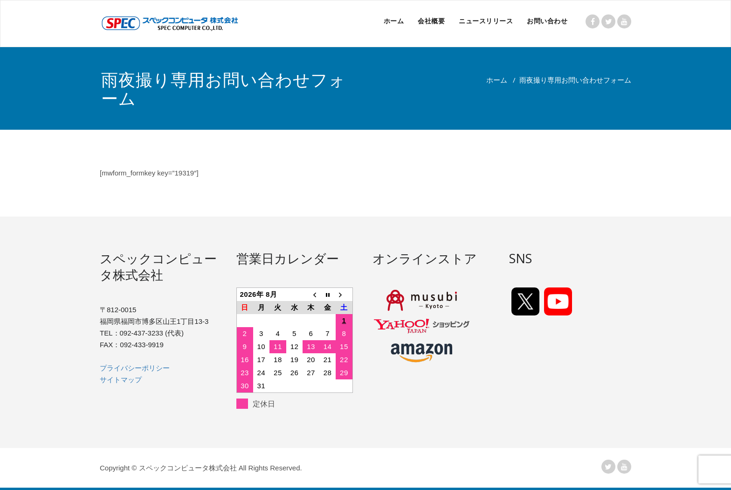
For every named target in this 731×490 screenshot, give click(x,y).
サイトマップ (121, 380)
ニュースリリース (486, 20)
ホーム (394, 20)
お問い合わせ (547, 20)
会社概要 (431, 20)
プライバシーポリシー (135, 368)
